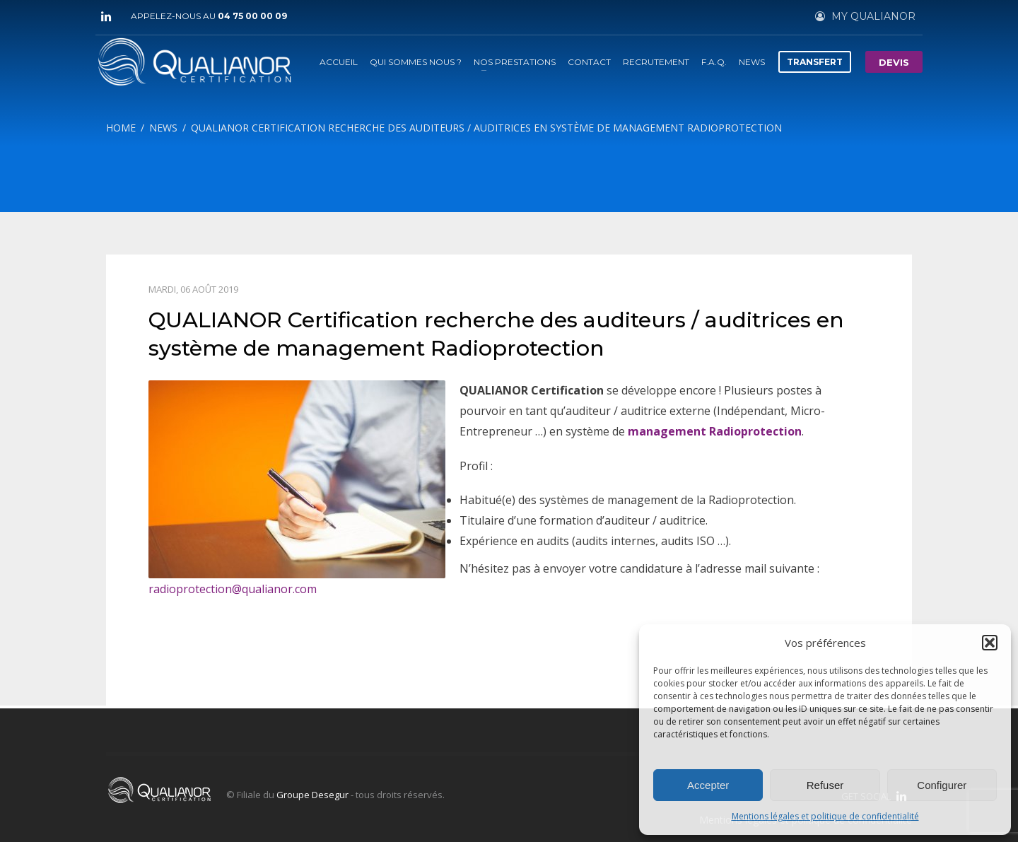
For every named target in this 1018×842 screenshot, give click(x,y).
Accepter (708, 785)
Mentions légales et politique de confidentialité (825, 816)
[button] (990, 643)
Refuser (825, 785)
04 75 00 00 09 (252, 16)
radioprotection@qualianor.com (232, 589)
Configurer (941, 785)
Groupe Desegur (312, 794)
